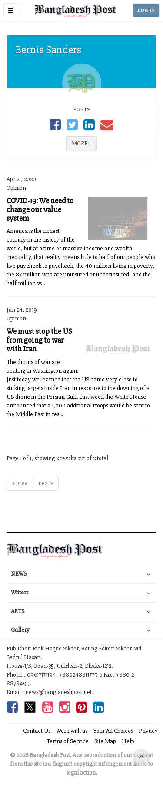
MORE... (81, 143)
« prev (19, 483)
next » (45, 483)
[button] (10, 10)
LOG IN (146, 10)
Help (128, 741)
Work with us (71, 730)
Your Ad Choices (113, 730)
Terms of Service (68, 741)
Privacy (148, 730)
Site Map (105, 741)
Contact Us (36, 730)
